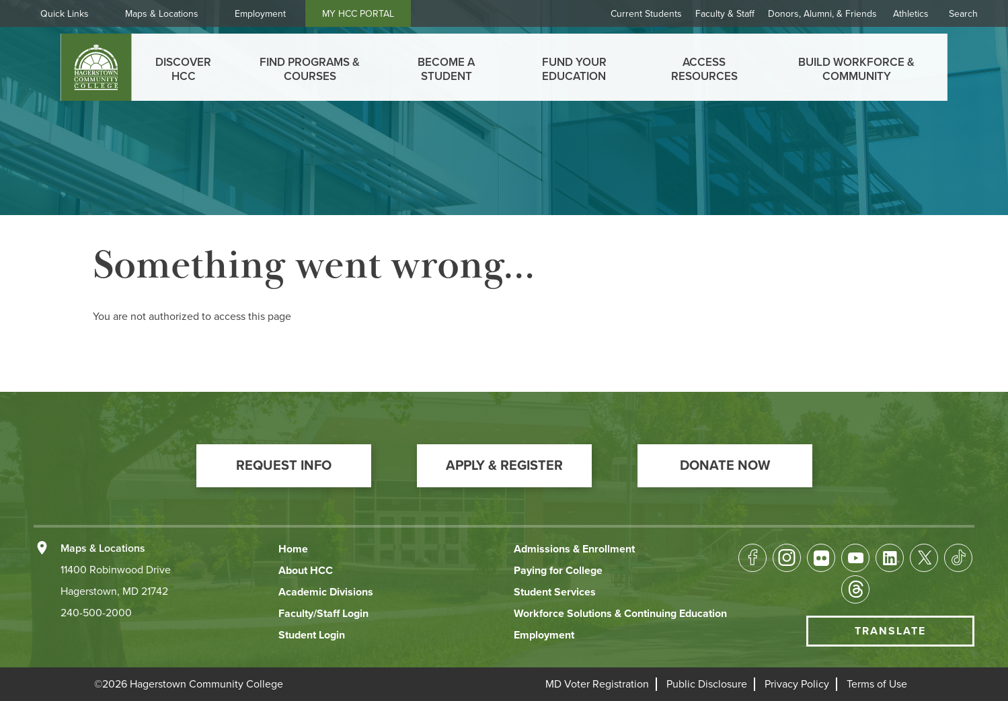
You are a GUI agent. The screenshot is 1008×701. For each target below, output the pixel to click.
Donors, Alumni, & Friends (822, 13)
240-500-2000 (96, 613)
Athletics (911, 13)
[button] (283, 465)
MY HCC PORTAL (358, 13)
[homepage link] (96, 67)
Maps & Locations (161, 13)
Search (963, 13)
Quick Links (64, 13)
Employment (260, 13)
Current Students (646, 13)
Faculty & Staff (724, 13)
